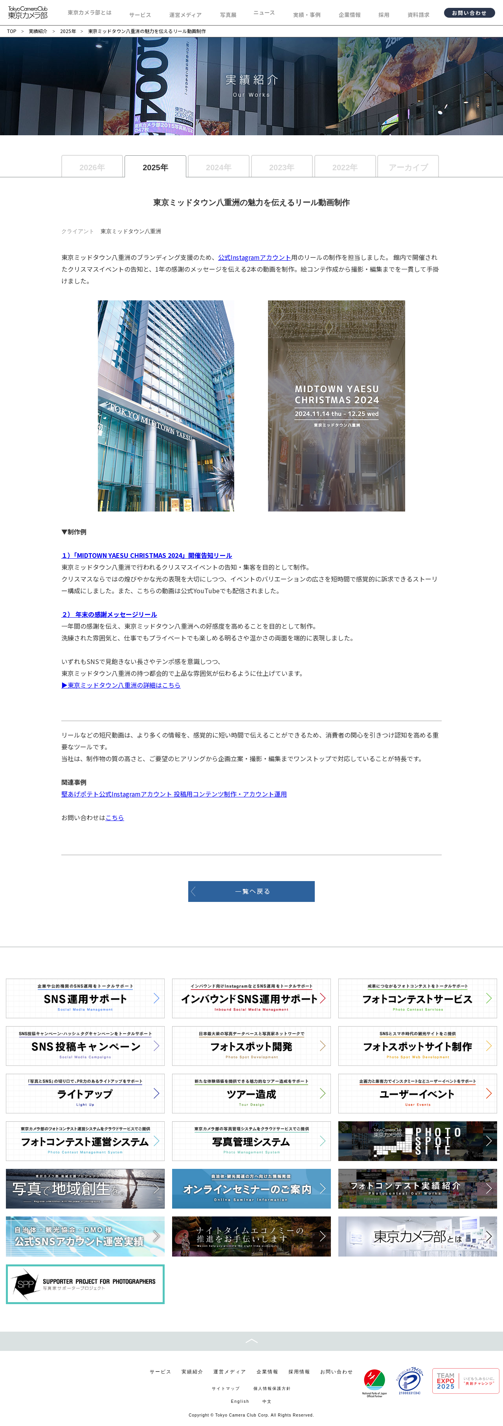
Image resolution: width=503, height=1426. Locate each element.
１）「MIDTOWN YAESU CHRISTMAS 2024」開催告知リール (146, 555)
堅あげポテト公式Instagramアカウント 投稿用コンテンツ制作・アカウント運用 (174, 794)
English (240, 1401)
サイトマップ (226, 1388)
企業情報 (268, 1371)
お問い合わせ (469, 13)
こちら (114, 817)
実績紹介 (193, 1371)
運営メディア (229, 1371)
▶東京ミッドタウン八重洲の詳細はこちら (121, 685)
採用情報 (299, 1371)
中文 (267, 1401)
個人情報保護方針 (272, 1388)
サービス (161, 1371)
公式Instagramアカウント (254, 257)
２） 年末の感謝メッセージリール (109, 614)
